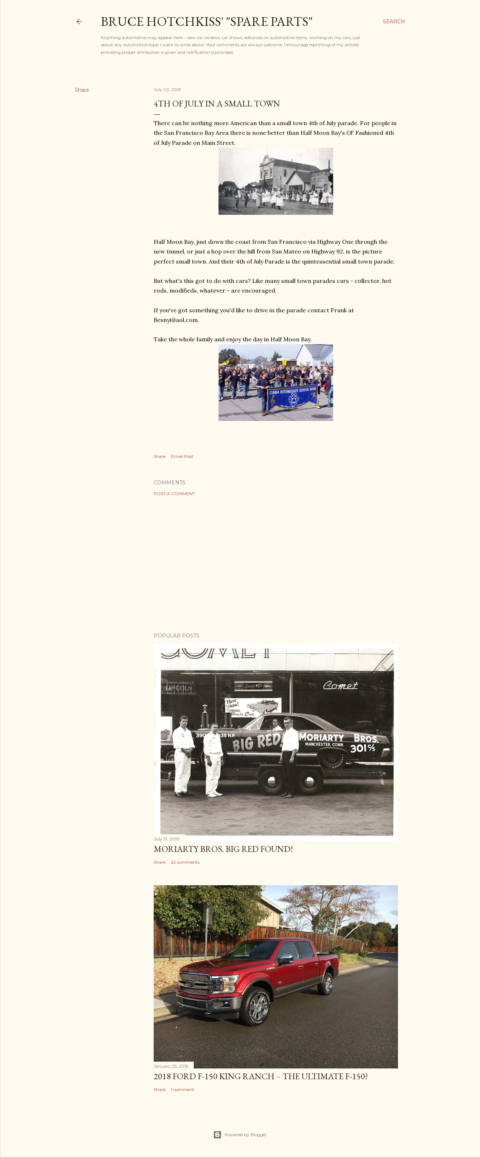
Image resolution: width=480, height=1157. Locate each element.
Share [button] (82, 90)
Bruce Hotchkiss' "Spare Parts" (207, 21)
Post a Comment (174, 493)
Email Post (182, 456)
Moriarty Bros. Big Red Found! (223, 848)
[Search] (394, 21)
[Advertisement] (276, 564)
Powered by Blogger (240, 1134)
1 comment (182, 1089)
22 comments (185, 862)
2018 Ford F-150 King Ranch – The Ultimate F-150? (261, 1076)
